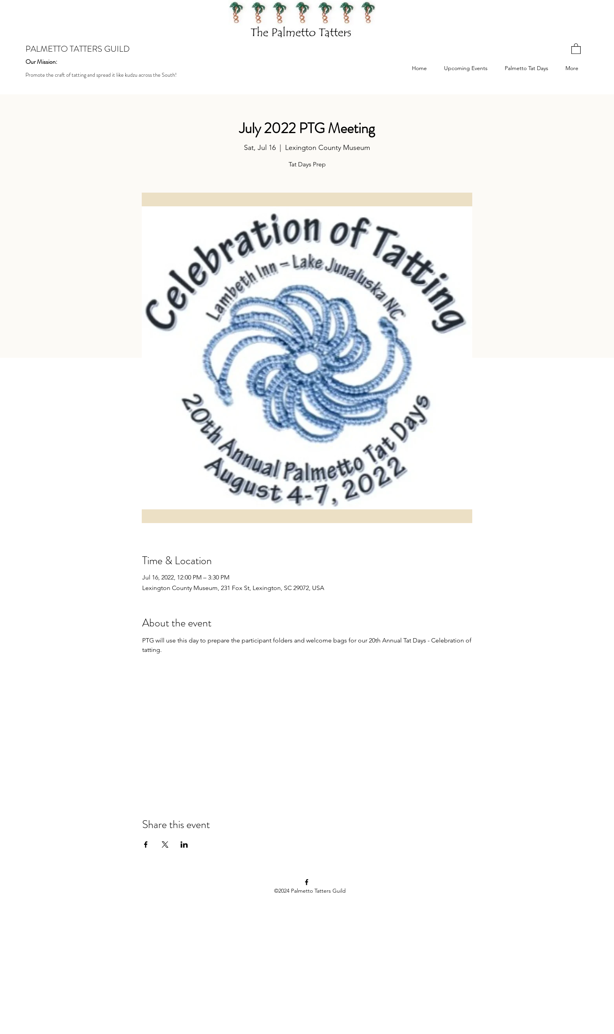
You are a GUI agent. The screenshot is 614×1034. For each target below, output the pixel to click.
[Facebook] (307, 882)
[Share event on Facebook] (146, 844)
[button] (576, 48)
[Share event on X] (165, 844)
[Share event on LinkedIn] (184, 844)
